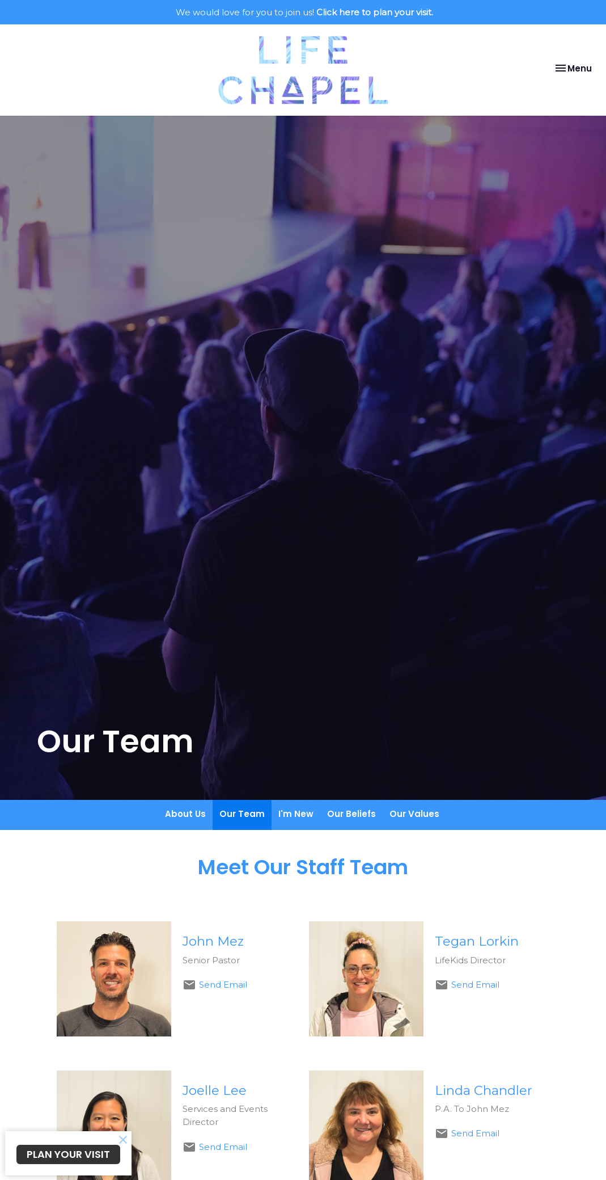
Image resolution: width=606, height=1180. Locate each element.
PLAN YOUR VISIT (68, 1154)
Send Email (223, 984)
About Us (185, 814)
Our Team (242, 814)
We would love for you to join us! (304, 12)
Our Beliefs (351, 814)
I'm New (295, 814)
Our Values (414, 814)
